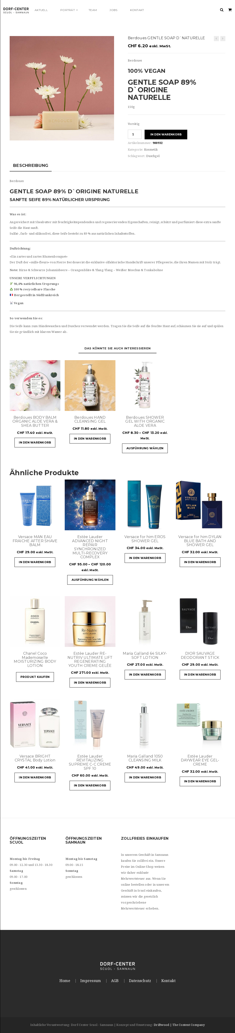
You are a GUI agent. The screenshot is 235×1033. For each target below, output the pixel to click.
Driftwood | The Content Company (179, 1025)
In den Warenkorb (166, 134)
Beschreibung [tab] (30, 165)
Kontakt (168, 981)
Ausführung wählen (144, 448)
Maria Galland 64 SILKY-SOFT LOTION (145, 655)
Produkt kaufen (35, 677)
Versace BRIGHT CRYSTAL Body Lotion (35, 758)
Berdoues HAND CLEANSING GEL (90, 419)
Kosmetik (151, 149)
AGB (115, 981)
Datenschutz (140, 981)
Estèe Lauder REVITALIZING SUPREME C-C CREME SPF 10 (90, 762)
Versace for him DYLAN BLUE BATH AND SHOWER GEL (199, 541)
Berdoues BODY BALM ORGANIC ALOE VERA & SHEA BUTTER (35, 421)
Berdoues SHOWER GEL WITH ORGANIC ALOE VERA (145, 421)
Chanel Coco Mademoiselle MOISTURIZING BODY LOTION (35, 659)
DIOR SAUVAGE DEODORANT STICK (200, 655)
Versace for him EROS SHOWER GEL (144, 539)
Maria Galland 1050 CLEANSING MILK (145, 758)
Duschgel (152, 156)
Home (64, 981)
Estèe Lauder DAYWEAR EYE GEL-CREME (200, 760)
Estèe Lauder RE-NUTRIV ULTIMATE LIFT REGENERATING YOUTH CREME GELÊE (90, 659)
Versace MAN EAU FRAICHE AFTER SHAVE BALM (35, 541)
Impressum (90, 981)
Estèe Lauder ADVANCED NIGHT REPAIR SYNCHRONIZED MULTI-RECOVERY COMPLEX (90, 547)
